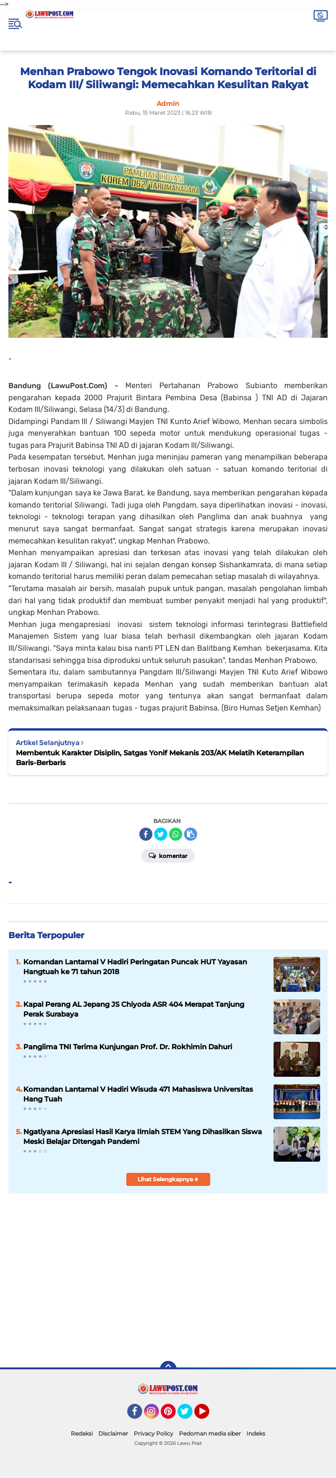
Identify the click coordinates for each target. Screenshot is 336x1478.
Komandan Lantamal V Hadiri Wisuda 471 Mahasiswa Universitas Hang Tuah (138, 1094)
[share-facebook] (145, 834)
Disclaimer (113, 1433)
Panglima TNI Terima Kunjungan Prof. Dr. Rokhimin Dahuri (127, 1046)
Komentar (168, 855)
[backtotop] (168, 1369)
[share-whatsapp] (175, 834)
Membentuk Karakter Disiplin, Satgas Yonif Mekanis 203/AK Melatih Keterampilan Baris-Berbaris (160, 757)
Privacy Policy (153, 1433)
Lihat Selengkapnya (168, 1179)
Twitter (189, 1415)
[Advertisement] (239, 1286)
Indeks (256, 1433)
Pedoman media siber (210, 1433)
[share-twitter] (160, 834)
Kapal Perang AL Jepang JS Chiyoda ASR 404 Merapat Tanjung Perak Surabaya (133, 1009)
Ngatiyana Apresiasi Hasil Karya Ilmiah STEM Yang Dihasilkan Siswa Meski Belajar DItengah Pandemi (142, 1136)
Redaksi (82, 1433)
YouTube (208, 1415)
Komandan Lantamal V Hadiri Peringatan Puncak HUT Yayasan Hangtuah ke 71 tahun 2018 (135, 966)
